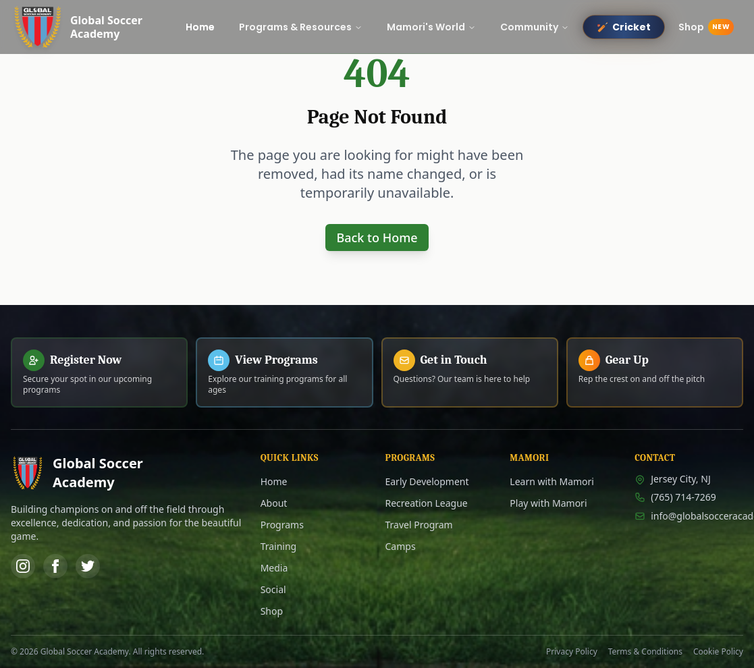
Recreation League (426, 503)
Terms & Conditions (645, 651)
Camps (400, 546)
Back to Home (376, 237)
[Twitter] (88, 566)
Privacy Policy (571, 651)
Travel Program (418, 524)
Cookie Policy (718, 651)
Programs (282, 524)
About (274, 503)
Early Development (426, 481)
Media (274, 567)
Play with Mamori (548, 503)
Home (274, 481)
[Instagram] (23, 566)
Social (273, 589)
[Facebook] (55, 566)
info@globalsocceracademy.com (689, 515)
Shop (272, 611)
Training (279, 546)
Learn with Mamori (552, 481)
